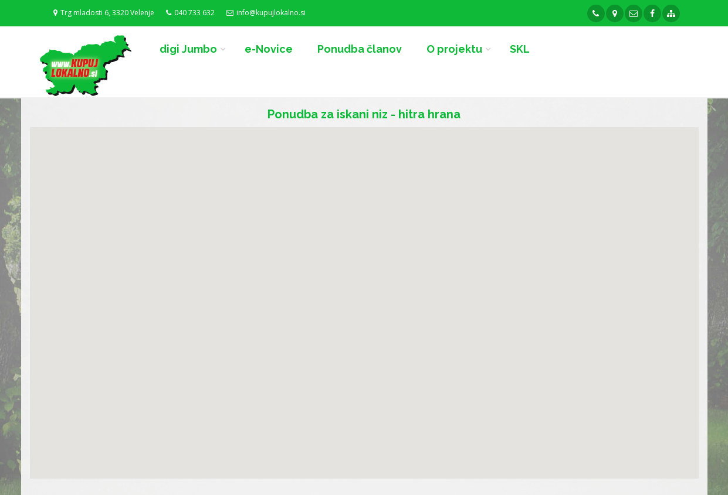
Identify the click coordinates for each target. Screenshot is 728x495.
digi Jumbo (188, 49)
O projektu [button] (454, 49)
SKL (520, 49)
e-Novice (269, 49)
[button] (353, 292)
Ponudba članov (359, 49)
